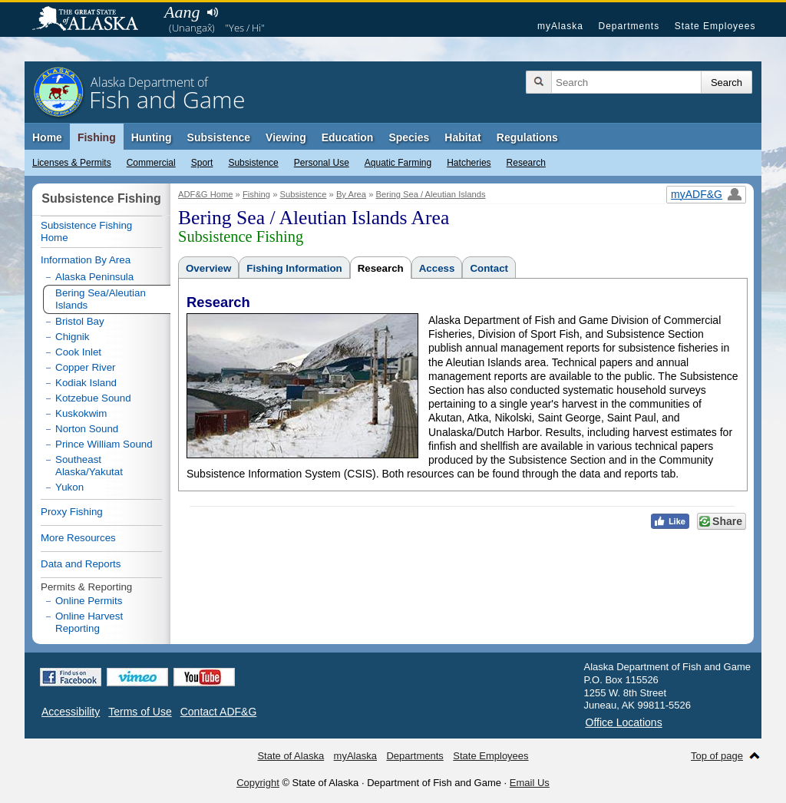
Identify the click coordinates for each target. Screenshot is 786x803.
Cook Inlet (78, 352)
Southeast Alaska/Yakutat (89, 466)
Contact (489, 268)
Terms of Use (139, 712)
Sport (202, 162)
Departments (628, 26)
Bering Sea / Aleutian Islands (431, 194)
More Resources (78, 538)
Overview (208, 268)
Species (408, 137)
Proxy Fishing (72, 511)
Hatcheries (468, 162)
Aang (182, 11)
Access (437, 268)
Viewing (286, 137)
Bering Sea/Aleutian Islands (100, 299)
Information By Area (85, 260)
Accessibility (70, 712)
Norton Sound (86, 429)
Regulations (527, 137)
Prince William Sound (104, 444)
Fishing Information (294, 268)
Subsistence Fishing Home (86, 231)
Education (348, 137)
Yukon (69, 487)
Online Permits (88, 600)
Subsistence (253, 162)
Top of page (717, 756)
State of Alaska (93, 20)
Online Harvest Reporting (89, 622)
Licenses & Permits (71, 162)
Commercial (151, 162)
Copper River (85, 367)
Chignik (72, 336)
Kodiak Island (86, 382)
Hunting (151, 137)
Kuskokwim (81, 413)
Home (47, 137)
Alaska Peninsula (94, 277)
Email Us (530, 782)
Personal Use (321, 162)
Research (526, 162)
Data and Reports (81, 564)
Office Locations (624, 722)
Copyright (257, 782)
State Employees (715, 26)
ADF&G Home (205, 194)
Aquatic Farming (398, 162)
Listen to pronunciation (212, 12)
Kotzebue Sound (93, 398)
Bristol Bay (79, 321)
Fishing (97, 137)
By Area (351, 194)
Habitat (462, 137)
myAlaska (560, 26)
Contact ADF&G (218, 712)
